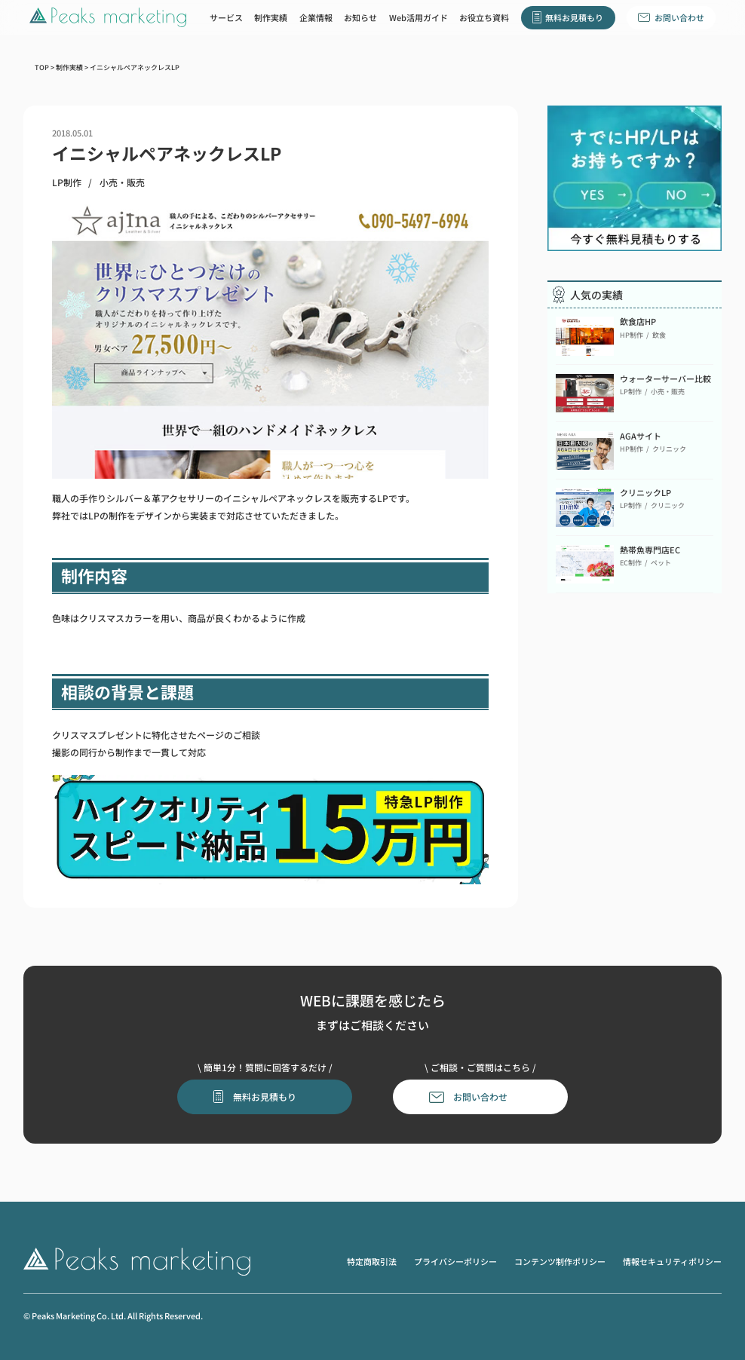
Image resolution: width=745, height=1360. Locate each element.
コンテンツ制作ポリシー (560, 1261)
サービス (226, 17)
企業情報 (316, 17)
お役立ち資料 (484, 17)
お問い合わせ (679, 17)
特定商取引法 (372, 1261)
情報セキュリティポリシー (672, 1261)
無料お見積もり (574, 17)
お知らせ (360, 17)
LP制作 (66, 182)
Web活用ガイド (418, 17)
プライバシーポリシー (455, 1261)
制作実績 (270, 17)
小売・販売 (122, 182)
